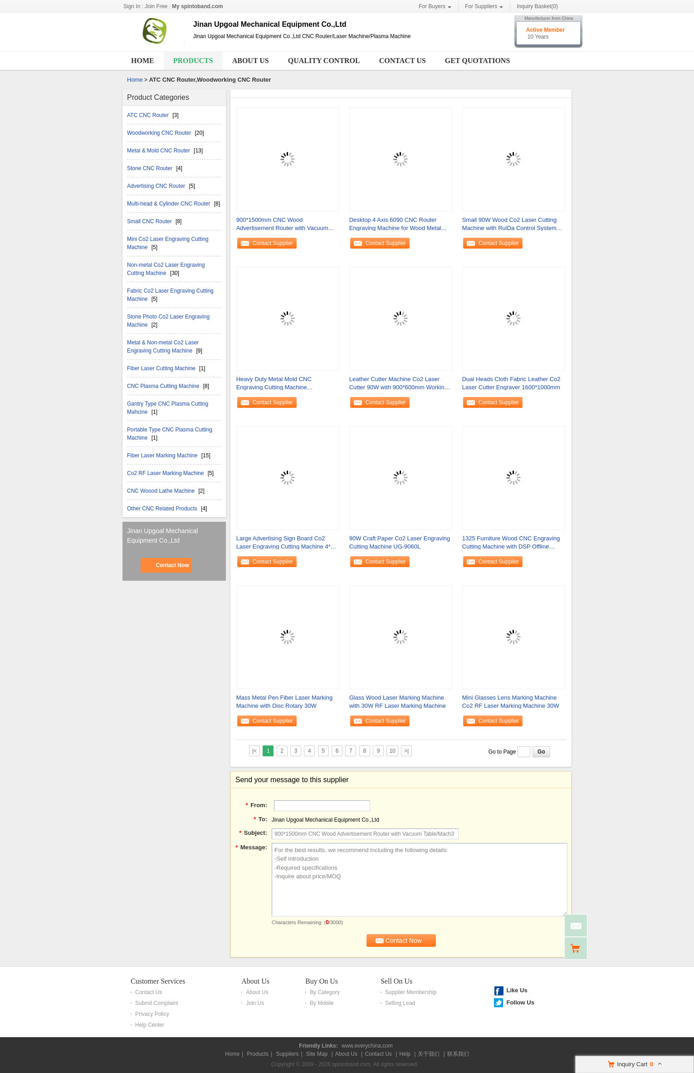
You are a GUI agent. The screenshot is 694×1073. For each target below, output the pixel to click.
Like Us (516, 990)
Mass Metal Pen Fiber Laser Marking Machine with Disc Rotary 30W (284, 701)
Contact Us (402, 60)
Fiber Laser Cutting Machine (162, 368)
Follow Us (520, 1002)
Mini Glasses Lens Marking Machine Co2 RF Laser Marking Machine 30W (510, 701)
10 (392, 751)
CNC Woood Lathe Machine (161, 491)
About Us (250, 60)
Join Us (255, 1003)
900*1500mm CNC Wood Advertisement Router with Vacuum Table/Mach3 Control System (282, 224)
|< (254, 751)
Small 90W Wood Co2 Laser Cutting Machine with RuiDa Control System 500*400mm (509, 224)
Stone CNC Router (150, 168)
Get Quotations (477, 60)
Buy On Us (321, 981)
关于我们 (429, 1054)
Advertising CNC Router (156, 186)
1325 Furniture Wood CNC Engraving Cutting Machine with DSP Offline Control (511, 543)
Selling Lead (400, 1003)
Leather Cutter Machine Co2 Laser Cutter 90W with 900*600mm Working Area (398, 384)
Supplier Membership (410, 992)
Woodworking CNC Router (160, 133)
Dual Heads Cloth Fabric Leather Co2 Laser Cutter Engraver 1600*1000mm (511, 383)
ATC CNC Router (148, 115)
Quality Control (324, 60)
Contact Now (172, 565)
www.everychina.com (367, 1046)
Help (405, 1054)
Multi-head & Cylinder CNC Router (169, 204)
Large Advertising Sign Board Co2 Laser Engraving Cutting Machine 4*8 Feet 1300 (285, 543)
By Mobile (322, 1003)
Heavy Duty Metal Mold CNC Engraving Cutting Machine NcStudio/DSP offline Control (274, 384)
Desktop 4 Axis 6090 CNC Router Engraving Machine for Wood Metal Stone (395, 224)
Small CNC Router (150, 221)
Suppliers (287, 1054)
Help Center (149, 1025)
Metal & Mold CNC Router (159, 150)
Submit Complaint (156, 1003)
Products (193, 60)
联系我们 (458, 1054)
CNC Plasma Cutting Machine (164, 386)
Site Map (316, 1054)
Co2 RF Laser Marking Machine (166, 473)
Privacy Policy (152, 1014)
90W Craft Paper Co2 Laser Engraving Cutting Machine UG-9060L (399, 542)
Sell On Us (396, 981)
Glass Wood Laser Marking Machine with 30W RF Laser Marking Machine (397, 701)
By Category (325, 992)
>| (406, 751)
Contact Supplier (273, 243)
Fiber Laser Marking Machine (163, 455)
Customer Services (158, 981)
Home (142, 60)
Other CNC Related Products (163, 508)
